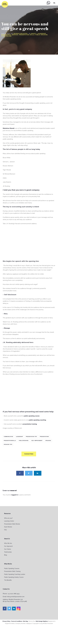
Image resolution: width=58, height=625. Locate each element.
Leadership (41, 33)
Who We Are (8, 543)
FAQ (5, 530)
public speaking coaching (37, 420)
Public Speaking (41, 34)
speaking (48, 440)
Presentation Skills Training (12, 571)
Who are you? (8, 518)
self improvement (37, 440)
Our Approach (8, 546)
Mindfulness (6, 34)
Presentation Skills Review (12, 524)
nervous (15, 34)
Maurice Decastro (21, 33)
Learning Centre (9, 521)
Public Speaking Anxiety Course (13, 577)
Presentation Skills (27, 34)
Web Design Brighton (42, 621)
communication (8, 436)
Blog (5, 555)
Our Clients (7, 549)
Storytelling (6, 36)
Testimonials (8, 552)
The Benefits (8, 580)
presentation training (30, 424)
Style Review (8, 527)
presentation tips (31, 436)
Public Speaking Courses (11, 568)
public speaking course (31, 416)
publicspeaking (23, 440)
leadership (19, 436)
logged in (14, 495)
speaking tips (8, 444)
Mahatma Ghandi (8, 128)
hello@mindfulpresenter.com (15, 596)
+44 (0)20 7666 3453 (13, 593)
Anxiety (34, 33)
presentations (44, 436)
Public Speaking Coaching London (14, 574)
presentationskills (10, 440)
